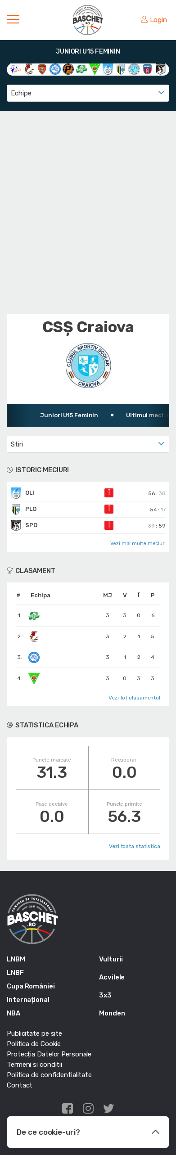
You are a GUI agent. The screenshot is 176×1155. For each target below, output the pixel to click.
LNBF (15, 973)
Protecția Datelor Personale (49, 1054)
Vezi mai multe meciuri (138, 543)
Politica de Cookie (34, 1044)
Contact (19, 1085)
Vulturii (111, 959)
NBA (13, 1013)
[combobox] (88, 93)
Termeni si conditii (34, 1064)
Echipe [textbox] (21, 93)
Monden (112, 1013)
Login (154, 20)
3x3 (105, 995)
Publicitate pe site (34, 1033)
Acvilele (112, 977)
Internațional (28, 1000)
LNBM (16, 959)
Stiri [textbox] (17, 444)
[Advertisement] (88, 212)
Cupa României (31, 986)
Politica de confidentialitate (49, 1075)
